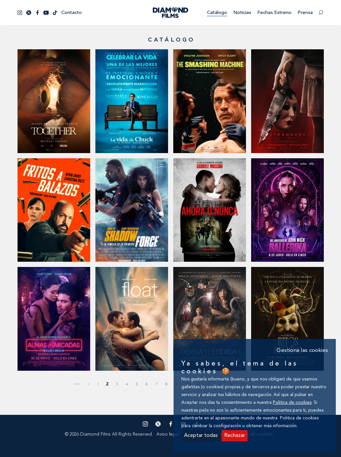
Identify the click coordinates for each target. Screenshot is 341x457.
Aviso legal (167, 434)
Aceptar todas (201, 435)
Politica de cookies (292, 403)
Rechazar (234, 435)
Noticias (242, 12)
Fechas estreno (274, 12)
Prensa (305, 12)
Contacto (71, 12)
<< (77, 384)
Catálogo (217, 12)
